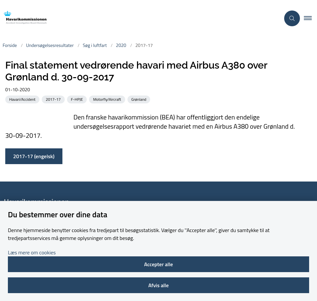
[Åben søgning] (292, 18)
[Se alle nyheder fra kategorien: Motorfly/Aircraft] (107, 99)
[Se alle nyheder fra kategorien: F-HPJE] (77, 99)
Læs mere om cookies (32, 252)
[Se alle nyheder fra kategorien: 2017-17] (54, 99)
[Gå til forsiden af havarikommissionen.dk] (137, 18)
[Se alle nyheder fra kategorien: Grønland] (139, 99)
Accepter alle (158, 264)
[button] (310, 18)
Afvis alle (158, 285)
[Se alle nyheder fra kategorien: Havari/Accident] (23, 99)
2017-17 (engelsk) (34, 156)
